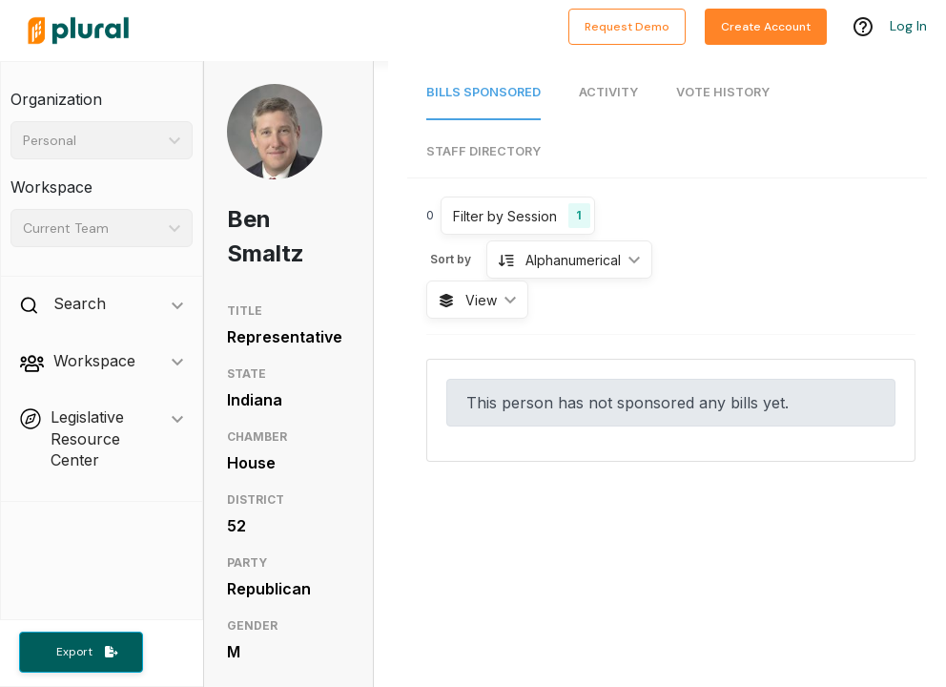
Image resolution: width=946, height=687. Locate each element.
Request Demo (627, 26)
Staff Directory (483, 151)
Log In (908, 25)
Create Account (766, 26)
